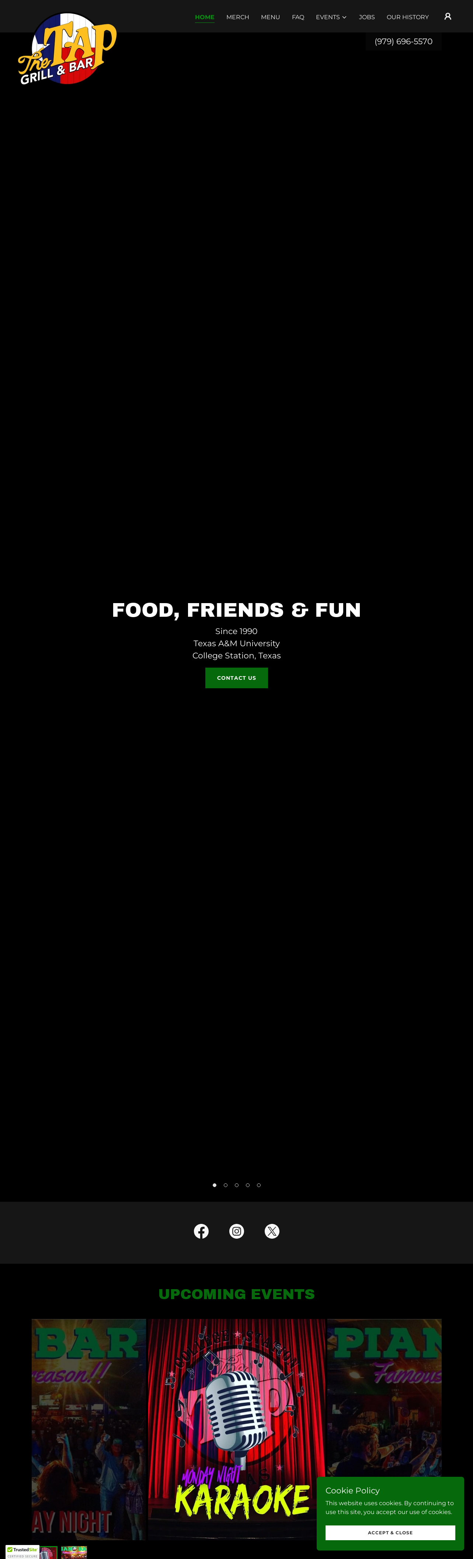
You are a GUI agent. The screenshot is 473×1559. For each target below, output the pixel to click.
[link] (68, 15)
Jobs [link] (367, 17)
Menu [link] (270, 17)
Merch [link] (237, 17)
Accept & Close (390, 1532)
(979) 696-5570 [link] (404, 41)
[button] (331, 17)
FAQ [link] (298, 17)
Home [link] (205, 17)
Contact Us (236, 678)
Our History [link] (408, 17)
